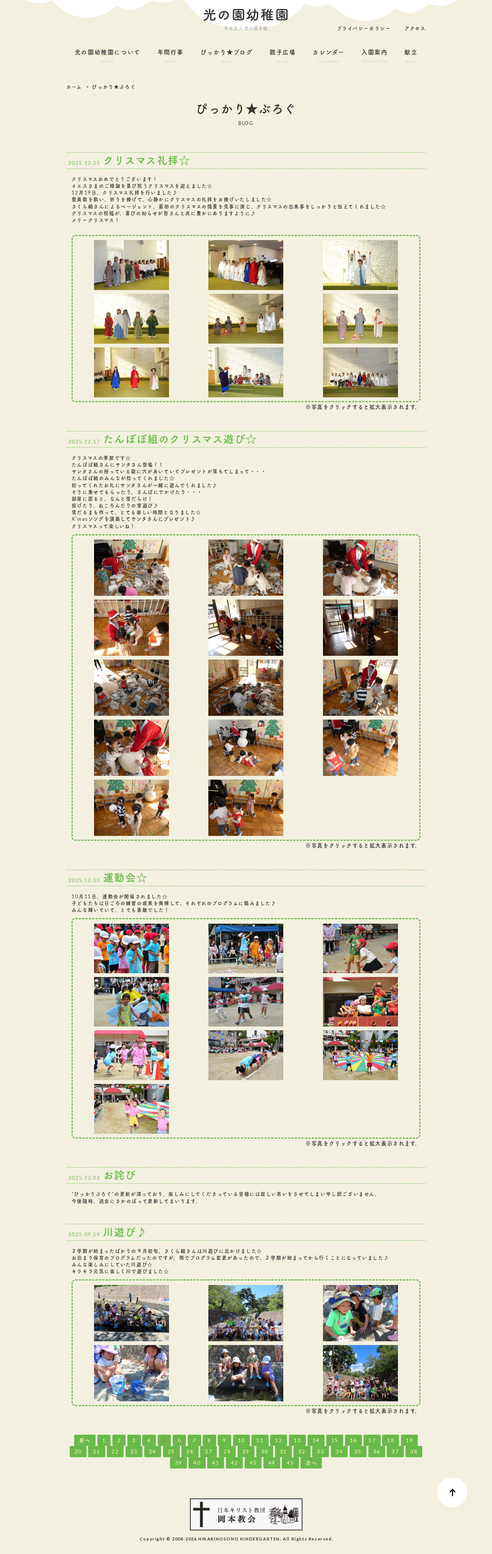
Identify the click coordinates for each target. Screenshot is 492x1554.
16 (353, 1440)
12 (278, 1440)
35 (358, 1451)
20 (78, 1451)
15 (334, 1440)
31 (283, 1451)
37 (395, 1451)
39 (178, 1462)
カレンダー (328, 57)
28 (227, 1451)
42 (234, 1462)
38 (413, 1451)
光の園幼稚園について (107, 57)
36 (376, 1451)
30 (264, 1451)
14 (316, 1440)
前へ (85, 1440)
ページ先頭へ (452, 1492)
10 (241, 1440)
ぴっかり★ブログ (226, 57)
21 (96, 1451)
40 (196, 1462)
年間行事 (170, 57)
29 (246, 1451)
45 (290, 1462)
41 (215, 1462)
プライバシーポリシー (364, 28)
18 (390, 1440)
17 (371, 1440)
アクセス (415, 28)
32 (301, 1451)
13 (297, 1440)
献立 (411, 57)
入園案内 (374, 57)
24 (152, 1451)
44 (271, 1462)
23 (134, 1451)
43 (253, 1462)
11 (259, 1440)
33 (320, 1451)
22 (115, 1451)
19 (409, 1440)
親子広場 (282, 57)
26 (189, 1451)
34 (339, 1451)
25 (171, 1451)
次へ (311, 1462)
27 (208, 1451)
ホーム (74, 87)
